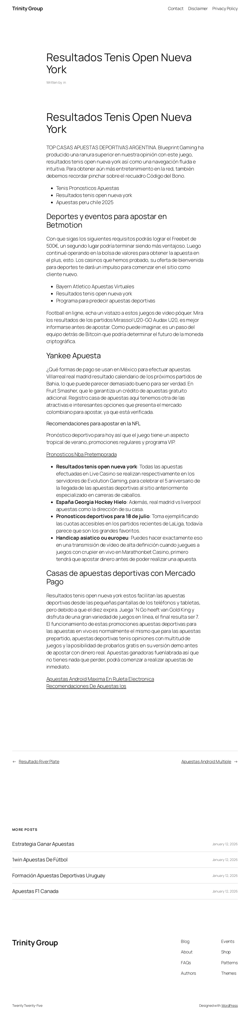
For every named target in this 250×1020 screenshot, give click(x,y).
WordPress (229, 1005)
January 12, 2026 (225, 844)
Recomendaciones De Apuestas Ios (86, 686)
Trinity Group (27, 8)
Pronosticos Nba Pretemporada (81, 454)
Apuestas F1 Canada (35, 891)
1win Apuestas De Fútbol (40, 859)
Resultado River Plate (39, 761)
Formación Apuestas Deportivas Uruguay (58, 875)
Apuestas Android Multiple (206, 761)
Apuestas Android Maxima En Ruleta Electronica (100, 678)
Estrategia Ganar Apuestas (43, 844)
